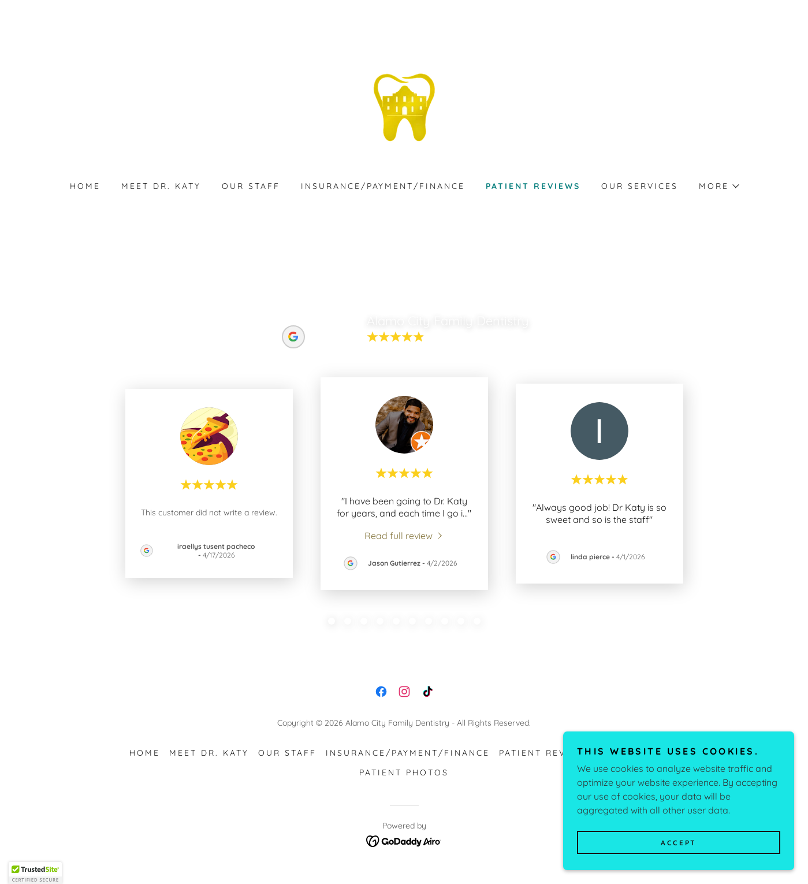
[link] (404, 106)
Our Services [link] (639, 186)
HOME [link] (85, 186)
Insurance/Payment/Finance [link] (383, 186)
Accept (678, 842)
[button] (718, 186)
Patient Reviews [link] (533, 186)
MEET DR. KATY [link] (161, 186)
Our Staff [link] (251, 186)
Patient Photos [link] (404, 772)
